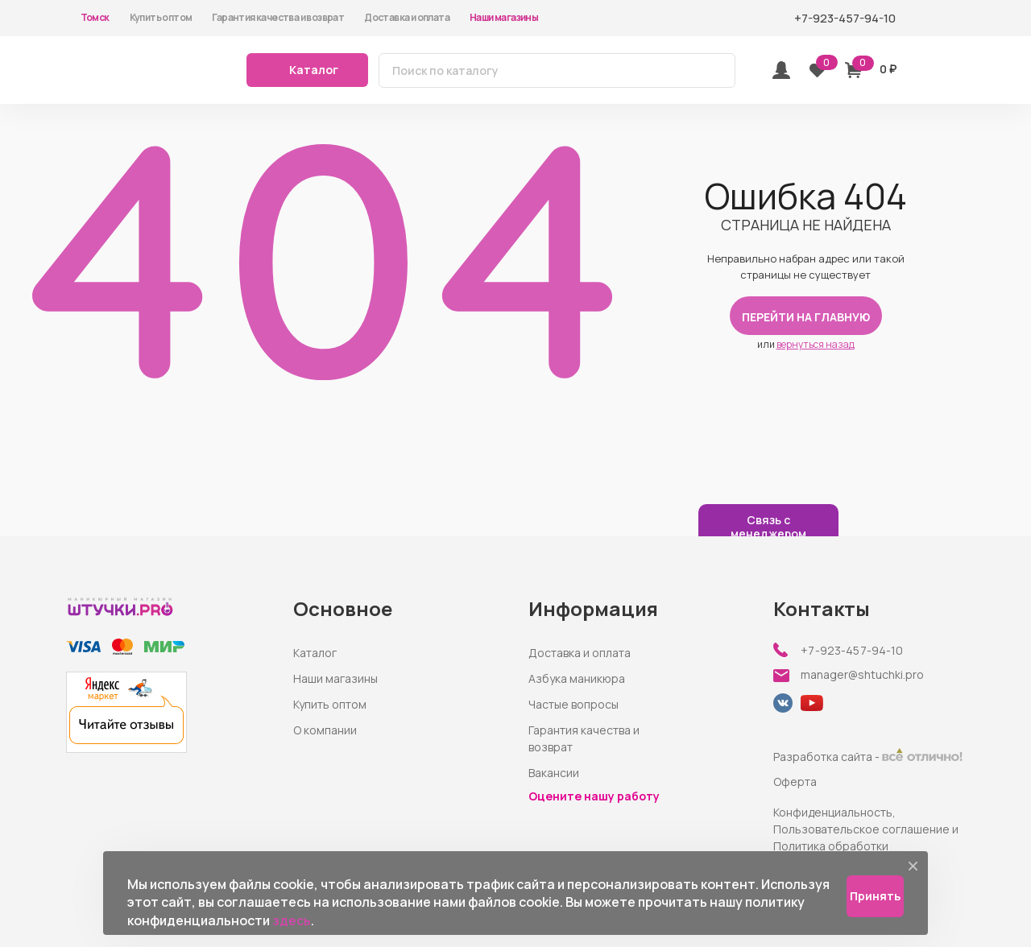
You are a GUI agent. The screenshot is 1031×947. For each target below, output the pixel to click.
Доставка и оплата (406, 17)
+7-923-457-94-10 (852, 651)
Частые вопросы (573, 704)
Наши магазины (504, 17)
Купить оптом (161, 17)
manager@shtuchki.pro (862, 674)
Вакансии (553, 772)
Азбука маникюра (576, 678)
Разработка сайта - (868, 756)
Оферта (795, 781)
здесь (291, 920)
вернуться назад (815, 344)
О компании (325, 730)
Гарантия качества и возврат (278, 17)
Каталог (315, 652)
